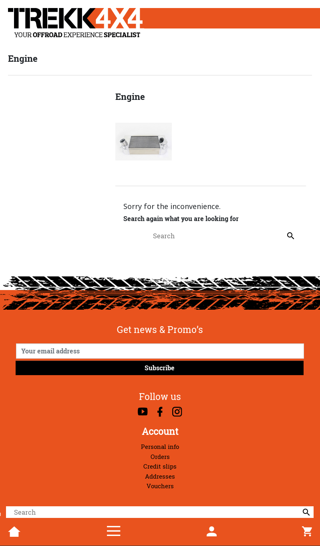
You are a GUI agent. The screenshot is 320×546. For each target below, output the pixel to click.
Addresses (160, 476)
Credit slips (160, 466)
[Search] (160, 512)
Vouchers (160, 486)
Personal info (160, 446)
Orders (160, 457)
